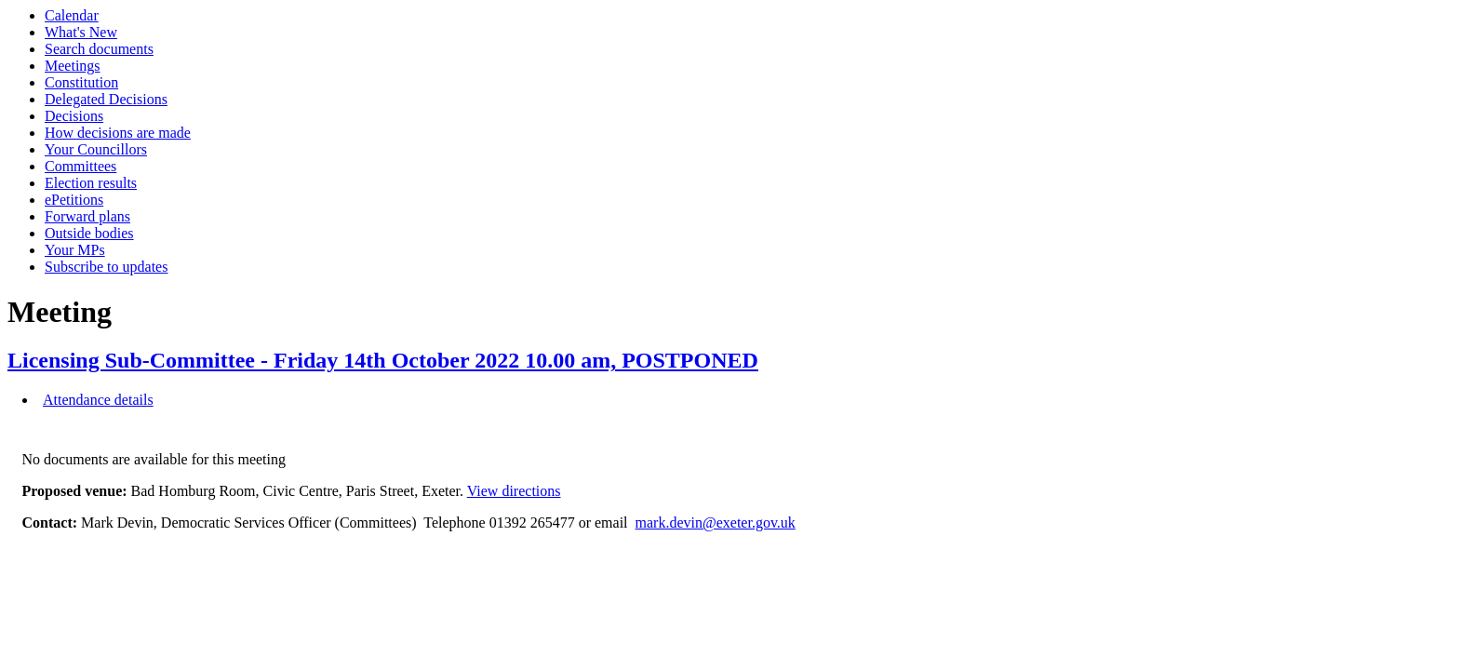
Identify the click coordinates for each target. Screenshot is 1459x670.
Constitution (81, 82)
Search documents (99, 49)
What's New (81, 32)
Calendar (72, 15)
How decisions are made (118, 133)
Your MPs (75, 250)
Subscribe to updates (106, 267)
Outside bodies (89, 233)
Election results (91, 183)
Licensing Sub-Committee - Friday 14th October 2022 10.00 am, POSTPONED (382, 360)
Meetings (72, 66)
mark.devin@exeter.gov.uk (716, 522)
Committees (80, 166)
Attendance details (98, 400)
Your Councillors (96, 149)
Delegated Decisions (106, 99)
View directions (514, 491)
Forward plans (87, 216)
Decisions (74, 116)
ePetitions (74, 200)
